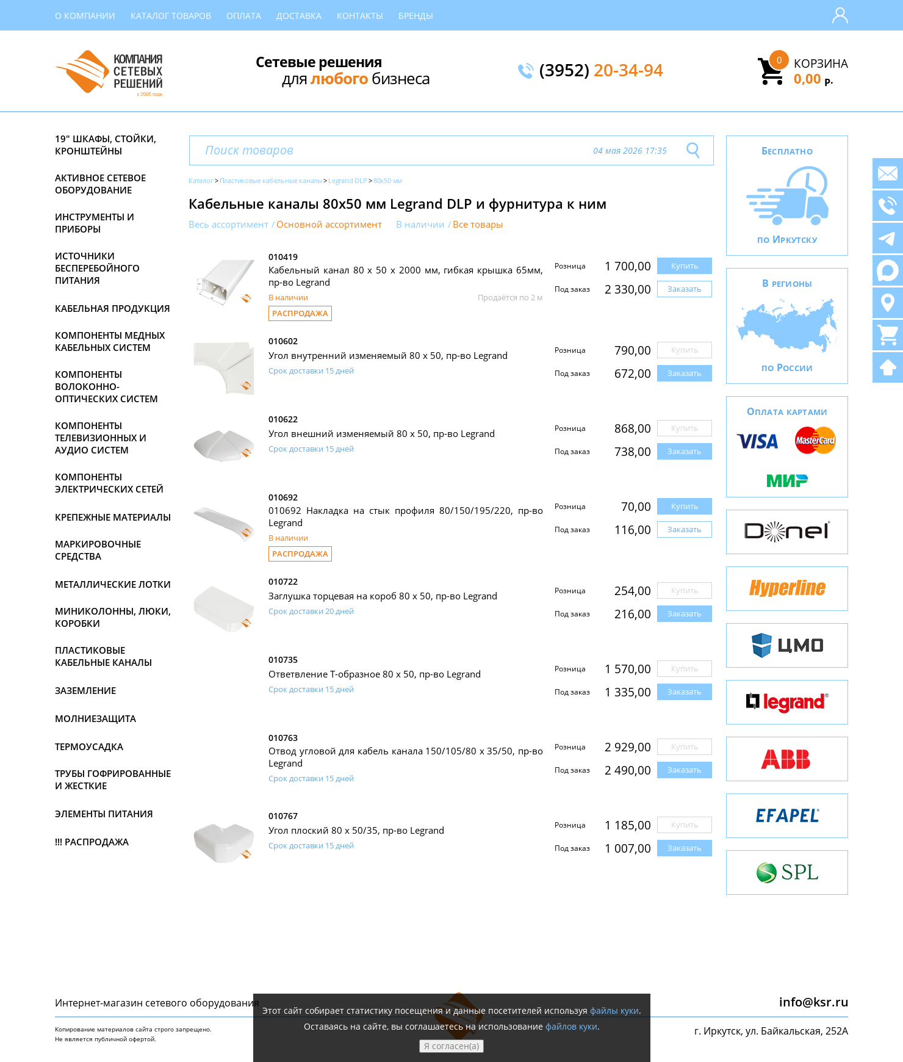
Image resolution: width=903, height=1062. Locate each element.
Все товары (478, 224)
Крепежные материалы (113, 517)
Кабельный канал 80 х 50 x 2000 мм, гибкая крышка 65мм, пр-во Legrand (405, 276)
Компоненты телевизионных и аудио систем (100, 437)
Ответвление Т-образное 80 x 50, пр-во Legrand (374, 674)
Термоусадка (89, 746)
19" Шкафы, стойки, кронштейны (105, 144)
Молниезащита (95, 718)
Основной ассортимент (329, 224)
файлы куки (614, 1010)
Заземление (85, 690)
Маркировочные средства (98, 550)
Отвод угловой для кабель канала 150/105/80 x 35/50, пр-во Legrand (405, 757)
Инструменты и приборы (94, 223)
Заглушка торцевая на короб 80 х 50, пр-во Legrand (382, 596)
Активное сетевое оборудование (100, 184)
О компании (85, 15)
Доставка (299, 15)
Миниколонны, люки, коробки (113, 617)
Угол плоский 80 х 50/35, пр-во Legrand (356, 830)
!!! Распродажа (92, 842)
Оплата (243, 15)
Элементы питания (104, 813)
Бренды (415, 15)
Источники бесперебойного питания (97, 268)
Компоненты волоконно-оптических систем (106, 386)
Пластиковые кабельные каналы (103, 656)
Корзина (821, 63)
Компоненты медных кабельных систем (110, 341)
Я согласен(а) (451, 1046)
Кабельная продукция (112, 308)
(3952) (601, 71)
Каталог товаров (171, 15)
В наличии (420, 224)
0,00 (813, 78)
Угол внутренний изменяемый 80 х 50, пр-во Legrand (388, 355)
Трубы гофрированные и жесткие (113, 779)
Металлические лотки (113, 584)
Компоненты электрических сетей (109, 483)
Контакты (360, 15)
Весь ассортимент (228, 224)
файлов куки (571, 1026)
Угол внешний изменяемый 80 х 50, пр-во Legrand (381, 433)
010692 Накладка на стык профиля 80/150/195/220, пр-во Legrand (405, 516)
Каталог (201, 180)
